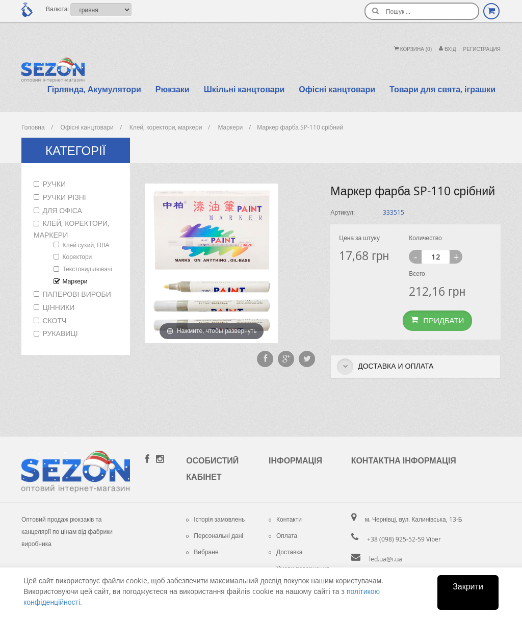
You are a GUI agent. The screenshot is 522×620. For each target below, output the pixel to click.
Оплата (283, 535)
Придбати (437, 320)
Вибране (202, 552)
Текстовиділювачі (87, 269)
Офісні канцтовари (337, 89)
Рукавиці (60, 333)
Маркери (75, 281)
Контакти (285, 519)
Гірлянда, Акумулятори (94, 89)
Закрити (468, 586)
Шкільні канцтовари (244, 89)
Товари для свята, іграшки (442, 89)
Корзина (413, 49)
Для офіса (62, 210)
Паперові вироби (77, 294)
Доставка (286, 552)
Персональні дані (214, 535)
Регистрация (482, 49)
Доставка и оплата (385, 366)
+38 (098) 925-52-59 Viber (404, 539)
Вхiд (447, 49)
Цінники (59, 307)
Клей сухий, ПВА (86, 245)
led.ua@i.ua (385, 559)
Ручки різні (64, 197)
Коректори (77, 256)
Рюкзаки (172, 89)
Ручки (54, 184)
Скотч (55, 320)
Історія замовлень (215, 519)
